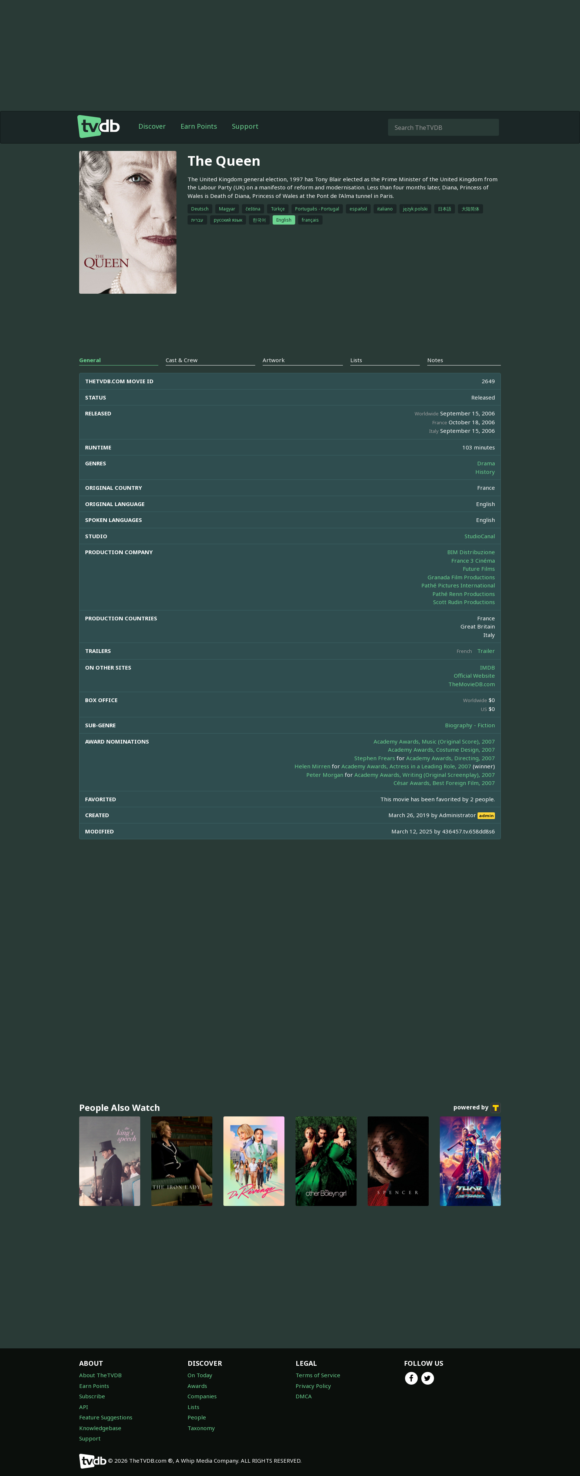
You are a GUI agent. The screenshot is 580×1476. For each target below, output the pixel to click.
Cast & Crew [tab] (182, 360)
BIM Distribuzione (471, 552)
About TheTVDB (100, 1375)
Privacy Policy (313, 1385)
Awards (197, 1385)
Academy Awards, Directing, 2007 (450, 758)
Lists (193, 1407)
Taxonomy (201, 1428)
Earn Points (199, 126)
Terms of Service (318, 1375)
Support (245, 126)
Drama (486, 463)
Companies (202, 1396)
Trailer (486, 650)
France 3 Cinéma (473, 560)
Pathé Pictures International (458, 585)
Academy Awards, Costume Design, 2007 (441, 749)
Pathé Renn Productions (463, 593)
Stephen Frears (374, 758)
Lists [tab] (356, 360)
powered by (477, 1108)
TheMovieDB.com (471, 684)
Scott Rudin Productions (464, 602)
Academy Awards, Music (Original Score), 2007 (434, 741)
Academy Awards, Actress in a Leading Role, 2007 (406, 766)
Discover (152, 126)
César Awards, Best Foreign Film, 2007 (444, 782)
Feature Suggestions (105, 1417)
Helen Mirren (312, 766)
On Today (200, 1375)
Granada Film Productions (461, 577)
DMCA (304, 1396)
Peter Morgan (324, 774)
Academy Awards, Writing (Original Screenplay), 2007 (424, 774)
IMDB (487, 667)
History (485, 471)
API (83, 1407)
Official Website (474, 675)
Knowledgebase (100, 1428)
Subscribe (92, 1396)
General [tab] (90, 360)
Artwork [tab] (274, 360)
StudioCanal (480, 536)
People (197, 1417)
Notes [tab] (435, 360)
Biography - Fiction (470, 725)
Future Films (479, 568)
